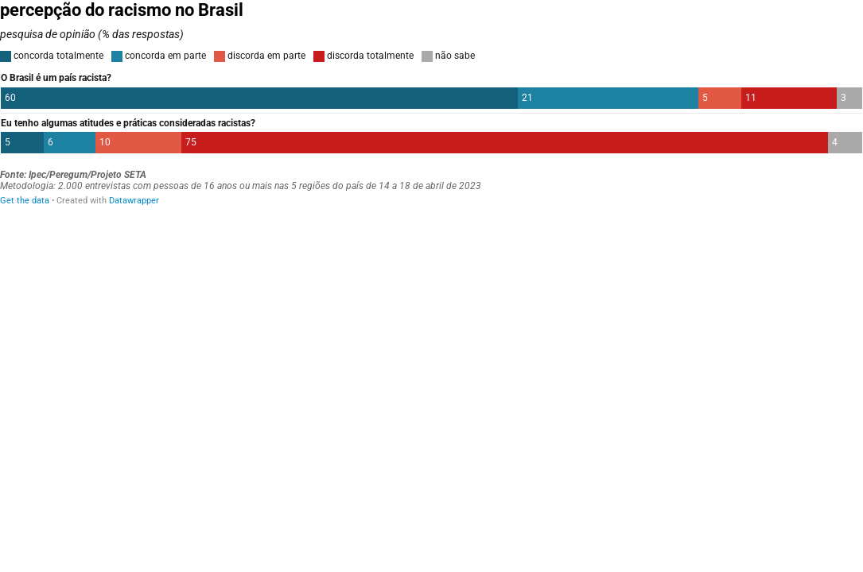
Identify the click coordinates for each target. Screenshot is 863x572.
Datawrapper (134, 200)
